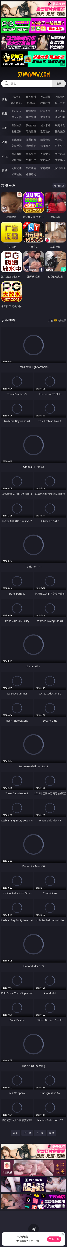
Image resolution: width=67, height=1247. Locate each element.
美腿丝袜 (17, 145)
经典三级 (31, 131)
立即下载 (54, 1239)
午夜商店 (31, 168)
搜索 (58, 83)
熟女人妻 (17, 117)
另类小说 (31, 160)
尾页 (51, 1132)
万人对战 (45, 96)
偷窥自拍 (17, 139)
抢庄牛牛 (60, 102)
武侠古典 (60, 154)
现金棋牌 (45, 102)
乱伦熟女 (45, 131)
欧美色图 (45, 139)
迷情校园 (17, 160)
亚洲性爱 (17, 125)
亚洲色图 (31, 139)
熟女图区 (45, 145)
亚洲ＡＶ (17, 111)
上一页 (27, 1132)
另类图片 (60, 145)
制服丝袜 (17, 131)
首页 (15, 1132)
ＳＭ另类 (60, 117)
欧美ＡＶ (45, 111)
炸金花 (31, 102)
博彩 (5, 99)
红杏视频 (17, 174)
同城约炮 (17, 168)
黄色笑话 (45, 160)
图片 (5, 142)
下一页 (40, 1132)
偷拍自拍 (31, 125)
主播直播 (45, 117)
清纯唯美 (31, 145)
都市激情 (17, 154)
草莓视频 (45, 168)
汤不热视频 (60, 168)
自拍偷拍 (31, 111)
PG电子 (16, 96)
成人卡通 (45, 125)
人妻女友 (45, 154)
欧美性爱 (60, 125)
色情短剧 (31, 174)
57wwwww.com (33, 74)
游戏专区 (60, 96)
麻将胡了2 (16, 102)
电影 (5, 128)
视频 (5, 114)
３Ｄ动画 (60, 111)
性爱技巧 (60, 160)
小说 (5, 156)
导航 (5, 171)
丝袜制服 (31, 117)
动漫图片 (60, 139)
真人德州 (31, 96)
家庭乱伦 (31, 154)
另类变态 (60, 131)
